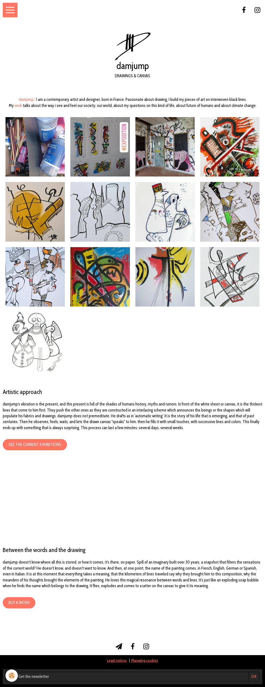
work (18, 105)
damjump (26, 99)
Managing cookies (144, 660)
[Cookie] (11, 675)
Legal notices (117, 660)
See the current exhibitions (35, 444)
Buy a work (19, 602)
